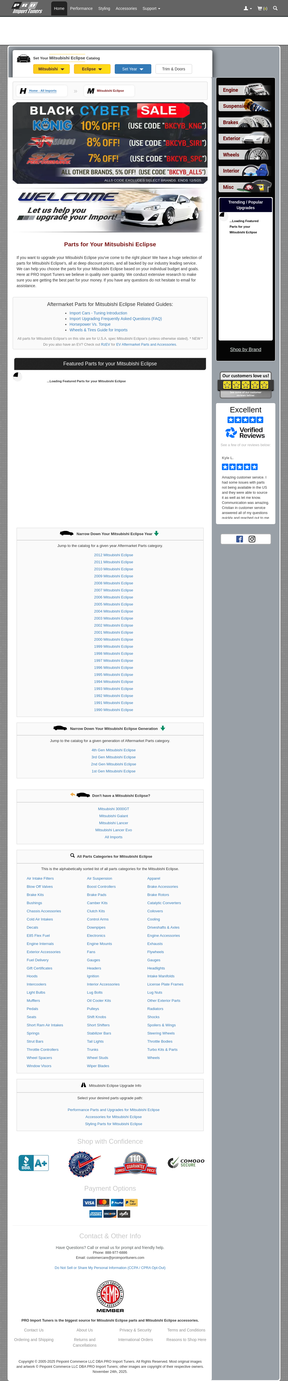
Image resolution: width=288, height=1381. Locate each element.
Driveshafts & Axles (163, 927)
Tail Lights (95, 1041)
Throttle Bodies (159, 1041)
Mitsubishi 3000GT (113, 809)
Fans (91, 952)
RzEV (105, 345)
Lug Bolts (94, 992)
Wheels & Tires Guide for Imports (98, 330)
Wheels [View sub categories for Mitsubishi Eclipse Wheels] (231, 155)
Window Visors (39, 1066)
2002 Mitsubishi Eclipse (113, 625)
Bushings (34, 903)
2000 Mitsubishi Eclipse (113, 639)
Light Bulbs (36, 992)
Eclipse (92, 69)
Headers (94, 968)
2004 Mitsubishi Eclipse (113, 611)
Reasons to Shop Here (186, 1339)
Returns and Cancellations (84, 1342)
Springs (33, 1033)
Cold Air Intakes (40, 919)
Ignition (93, 976)
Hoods (32, 976)
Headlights (156, 968)
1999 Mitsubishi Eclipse (113, 646)
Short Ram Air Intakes (45, 1025)
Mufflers (33, 1000)
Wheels (153, 1058)
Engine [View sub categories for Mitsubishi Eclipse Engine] (230, 90)
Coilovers (155, 911)
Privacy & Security (136, 1330)
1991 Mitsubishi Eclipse (113, 703)
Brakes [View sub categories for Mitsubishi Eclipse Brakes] (230, 122)
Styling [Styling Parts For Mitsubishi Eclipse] (104, 8)
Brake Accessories (162, 886)
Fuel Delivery (38, 960)
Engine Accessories (163, 935)
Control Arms (98, 919)
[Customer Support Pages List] (151, 8)
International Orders (135, 1339)
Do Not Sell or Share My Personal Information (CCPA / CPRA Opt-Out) (110, 1268)
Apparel (153, 878)
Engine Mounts (99, 944)
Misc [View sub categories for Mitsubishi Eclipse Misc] (228, 187)
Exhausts (155, 944)
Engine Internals (40, 944)
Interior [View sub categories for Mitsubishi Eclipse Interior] (231, 171)
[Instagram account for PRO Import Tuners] (252, 539)
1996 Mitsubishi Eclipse (113, 667)
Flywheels (155, 952)
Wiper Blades (98, 1066)
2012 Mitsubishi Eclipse (113, 555)
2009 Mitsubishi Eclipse (113, 576)
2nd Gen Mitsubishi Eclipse (113, 764)
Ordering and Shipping (33, 1339)
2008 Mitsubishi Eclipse (113, 583)
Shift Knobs (96, 1017)
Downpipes (96, 927)
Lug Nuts (154, 992)
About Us (84, 1330)
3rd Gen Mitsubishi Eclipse (113, 757)
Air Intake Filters (40, 878)
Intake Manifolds (161, 976)
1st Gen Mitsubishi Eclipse (114, 771)
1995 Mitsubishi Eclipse (113, 674)
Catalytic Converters (164, 903)
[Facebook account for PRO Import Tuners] (239, 539)
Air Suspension (99, 878)
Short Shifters (98, 1025)
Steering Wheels (161, 1033)
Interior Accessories (103, 984)
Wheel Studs (97, 1058)
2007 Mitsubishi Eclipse (113, 590)
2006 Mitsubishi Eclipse (113, 597)
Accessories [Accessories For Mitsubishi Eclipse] (126, 8)
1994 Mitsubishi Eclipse (113, 682)
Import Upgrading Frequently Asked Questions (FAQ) (115, 318)
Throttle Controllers (42, 1049)
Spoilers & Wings (161, 1025)
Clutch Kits (96, 911)
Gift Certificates (39, 968)
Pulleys (93, 1009)
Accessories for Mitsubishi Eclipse (114, 1117)
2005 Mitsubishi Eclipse (113, 604)
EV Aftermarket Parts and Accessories (146, 345)
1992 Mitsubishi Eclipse (113, 696)
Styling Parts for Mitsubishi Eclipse (113, 1124)
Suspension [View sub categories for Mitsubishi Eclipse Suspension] (236, 106)
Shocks (153, 1017)
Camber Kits (97, 903)
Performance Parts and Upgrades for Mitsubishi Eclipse (114, 1110)
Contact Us (34, 1330)
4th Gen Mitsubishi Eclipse (114, 750)
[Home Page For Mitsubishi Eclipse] (28, 7)
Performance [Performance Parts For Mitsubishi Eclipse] (81, 8)
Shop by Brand (245, 349)
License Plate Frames (165, 984)
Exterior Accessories (43, 952)
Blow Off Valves (40, 886)
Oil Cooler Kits (99, 1000)
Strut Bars (35, 1041)
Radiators (155, 1009)
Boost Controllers (101, 886)
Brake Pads (96, 895)
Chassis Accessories (44, 911)
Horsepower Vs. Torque (90, 324)
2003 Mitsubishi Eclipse (113, 618)
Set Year (133, 69)
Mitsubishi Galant (113, 816)
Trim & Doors (173, 69)
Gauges (93, 960)
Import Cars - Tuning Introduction (98, 313)
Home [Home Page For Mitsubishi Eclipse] (59, 8)
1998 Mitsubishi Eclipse (113, 653)
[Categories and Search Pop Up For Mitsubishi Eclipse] (275, 8)
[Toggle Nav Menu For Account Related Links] (248, 8)
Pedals (32, 1009)
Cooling (153, 919)
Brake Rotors (158, 895)
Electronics (96, 935)
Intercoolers (36, 984)
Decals (32, 927)
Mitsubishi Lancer (113, 823)
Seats (31, 1017)
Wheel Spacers (39, 1058)
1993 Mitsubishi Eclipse (113, 689)
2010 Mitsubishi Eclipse (113, 569)
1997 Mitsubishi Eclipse (113, 660)
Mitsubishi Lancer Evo (113, 830)
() (262, 9)
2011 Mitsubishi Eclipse (113, 562)
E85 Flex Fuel (38, 935)
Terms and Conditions (186, 1330)
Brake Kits (35, 895)
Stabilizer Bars (99, 1033)
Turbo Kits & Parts (162, 1049)
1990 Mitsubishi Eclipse (113, 710)
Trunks (92, 1049)
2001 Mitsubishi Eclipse (113, 632)
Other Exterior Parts (164, 1000)
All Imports (114, 837)
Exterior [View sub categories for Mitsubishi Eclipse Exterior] (231, 138)
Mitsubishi (51, 69)
